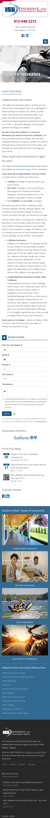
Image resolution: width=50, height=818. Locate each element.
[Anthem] (25, 437)
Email (5, 354)
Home (4, 764)
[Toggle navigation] (45, 41)
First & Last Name (12, 345)
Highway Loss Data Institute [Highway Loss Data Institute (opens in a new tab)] (14, 673)
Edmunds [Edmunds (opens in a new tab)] (6, 685)
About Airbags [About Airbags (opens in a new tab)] (8, 693)
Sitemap (31, 764)
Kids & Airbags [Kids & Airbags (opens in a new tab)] (8, 705)
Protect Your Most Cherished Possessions (25, 457)
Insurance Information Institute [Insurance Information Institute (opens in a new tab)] (15, 689)
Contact (21, 764)
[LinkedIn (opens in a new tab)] (27, 35)
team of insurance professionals (20, 166)
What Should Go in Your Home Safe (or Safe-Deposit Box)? (25, 467)
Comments (7, 384)
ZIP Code (7, 374)
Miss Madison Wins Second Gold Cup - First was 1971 (25, 478)
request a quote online (35, 752)
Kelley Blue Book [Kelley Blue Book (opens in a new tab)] (9, 681)
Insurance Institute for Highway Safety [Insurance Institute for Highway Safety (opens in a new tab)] (18, 677)
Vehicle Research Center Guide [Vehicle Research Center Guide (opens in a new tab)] (15, 713)
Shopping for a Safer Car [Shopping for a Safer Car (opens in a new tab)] (12, 709)
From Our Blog (11, 449)
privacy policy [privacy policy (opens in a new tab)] (41, 421)
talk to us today (34, 320)
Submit (7, 413)
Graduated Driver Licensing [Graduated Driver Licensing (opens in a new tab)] (13, 701)
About (12, 764)
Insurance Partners (14, 431)
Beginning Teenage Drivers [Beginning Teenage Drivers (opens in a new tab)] (13, 697)
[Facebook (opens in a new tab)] (23, 35)
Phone (6, 364)
